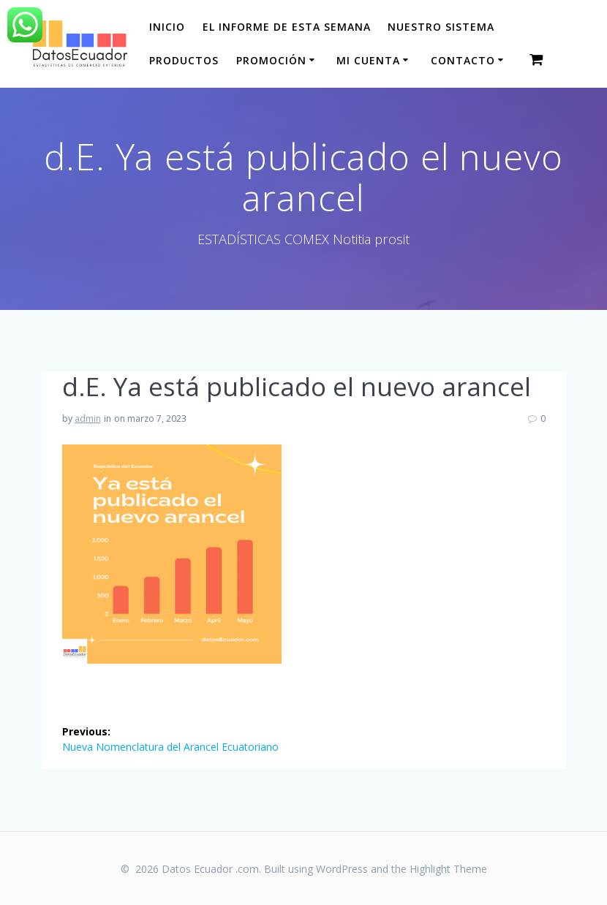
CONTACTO (463, 60)
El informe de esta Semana (287, 27)
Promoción (271, 60)
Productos (184, 60)
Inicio (167, 27)
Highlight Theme (448, 869)
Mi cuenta (368, 60)
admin (88, 418)
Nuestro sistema (441, 27)
